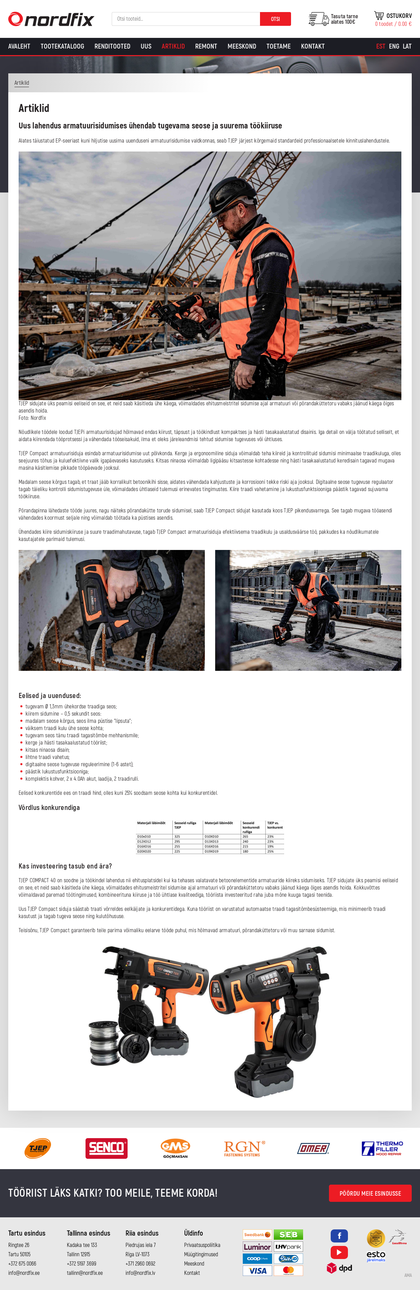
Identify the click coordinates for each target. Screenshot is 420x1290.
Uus (146, 46)
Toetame (279, 46)
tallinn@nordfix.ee (85, 1273)
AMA (408, 1275)
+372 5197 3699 (81, 1263)
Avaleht (19, 46)
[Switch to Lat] (407, 46)
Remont (206, 46)
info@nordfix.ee (24, 1273)
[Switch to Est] (381, 46)
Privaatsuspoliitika (202, 1245)
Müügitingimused (201, 1254)
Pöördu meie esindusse (370, 1194)
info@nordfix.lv (140, 1273)
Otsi (275, 19)
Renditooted (112, 46)
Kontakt (313, 46)
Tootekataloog (62, 46)
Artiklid (173, 46)
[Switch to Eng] (394, 46)
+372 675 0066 (22, 1263)
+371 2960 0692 (140, 1263)
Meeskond (242, 46)
